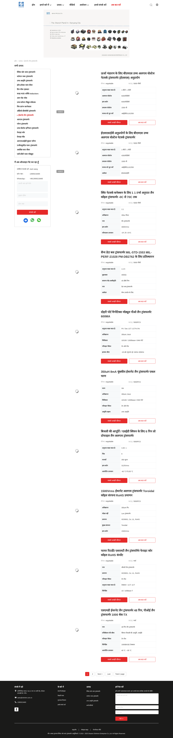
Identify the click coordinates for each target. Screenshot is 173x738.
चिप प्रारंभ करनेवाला (24, 107)
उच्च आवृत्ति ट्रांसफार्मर (25, 81)
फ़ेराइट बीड (21, 137)
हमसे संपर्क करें (62, 705)
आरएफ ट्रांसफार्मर (23, 119)
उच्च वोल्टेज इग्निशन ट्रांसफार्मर (28, 128)
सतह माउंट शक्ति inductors (27, 94)
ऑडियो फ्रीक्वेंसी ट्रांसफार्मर (26, 111)
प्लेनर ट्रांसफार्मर (22, 124)
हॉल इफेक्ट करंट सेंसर (25, 85)
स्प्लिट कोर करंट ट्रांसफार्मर (26, 72)
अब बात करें (142, 122)
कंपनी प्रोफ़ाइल (61, 691)
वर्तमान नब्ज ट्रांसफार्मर (25, 76)
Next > (100, 674)
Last (108, 674)
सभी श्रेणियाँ (89, 705)
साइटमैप (74, 730)
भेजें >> (121, 719)
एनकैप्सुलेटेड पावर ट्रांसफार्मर (27, 145)
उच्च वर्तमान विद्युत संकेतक (26, 102)
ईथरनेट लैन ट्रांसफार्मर (26, 115)
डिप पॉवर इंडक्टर (23, 89)
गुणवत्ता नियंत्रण (62, 700)
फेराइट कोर (21, 132)
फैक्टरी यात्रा (61, 695)
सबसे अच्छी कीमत (114, 122)
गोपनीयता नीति (97, 730)
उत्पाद (20, 61)
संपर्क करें (32, 212)
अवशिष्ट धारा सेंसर (23, 150)
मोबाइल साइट (84, 730)
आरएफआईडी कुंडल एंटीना (26, 141)
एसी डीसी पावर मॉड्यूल (25, 154)
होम (15, 61)
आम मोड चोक (22, 98)
